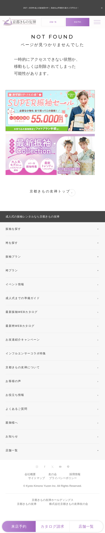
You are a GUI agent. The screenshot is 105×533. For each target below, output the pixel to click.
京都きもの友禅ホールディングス (52, 499)
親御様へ (12, 422)
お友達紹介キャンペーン (23, 339)
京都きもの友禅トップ (52, 192)
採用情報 (74, 474)
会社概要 (30, 474)
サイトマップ (36, 478)
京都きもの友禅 (26, 503)
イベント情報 (15, 284)
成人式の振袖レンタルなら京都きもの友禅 (32, 216)
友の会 (52, 474)
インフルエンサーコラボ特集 (26, 353)
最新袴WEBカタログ (20, 325)
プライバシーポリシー (63, 478)
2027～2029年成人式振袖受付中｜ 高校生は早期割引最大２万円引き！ (51, 8)
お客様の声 (13, 381)
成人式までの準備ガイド (23, 298)
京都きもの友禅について (23, 367)
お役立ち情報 (15, 394)
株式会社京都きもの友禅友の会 (68, 503)
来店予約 (77, 22)
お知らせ (12, 436)
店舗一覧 (52, 22)
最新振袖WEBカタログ (22, 311)
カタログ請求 (52, 526)
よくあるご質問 (16, 408)
